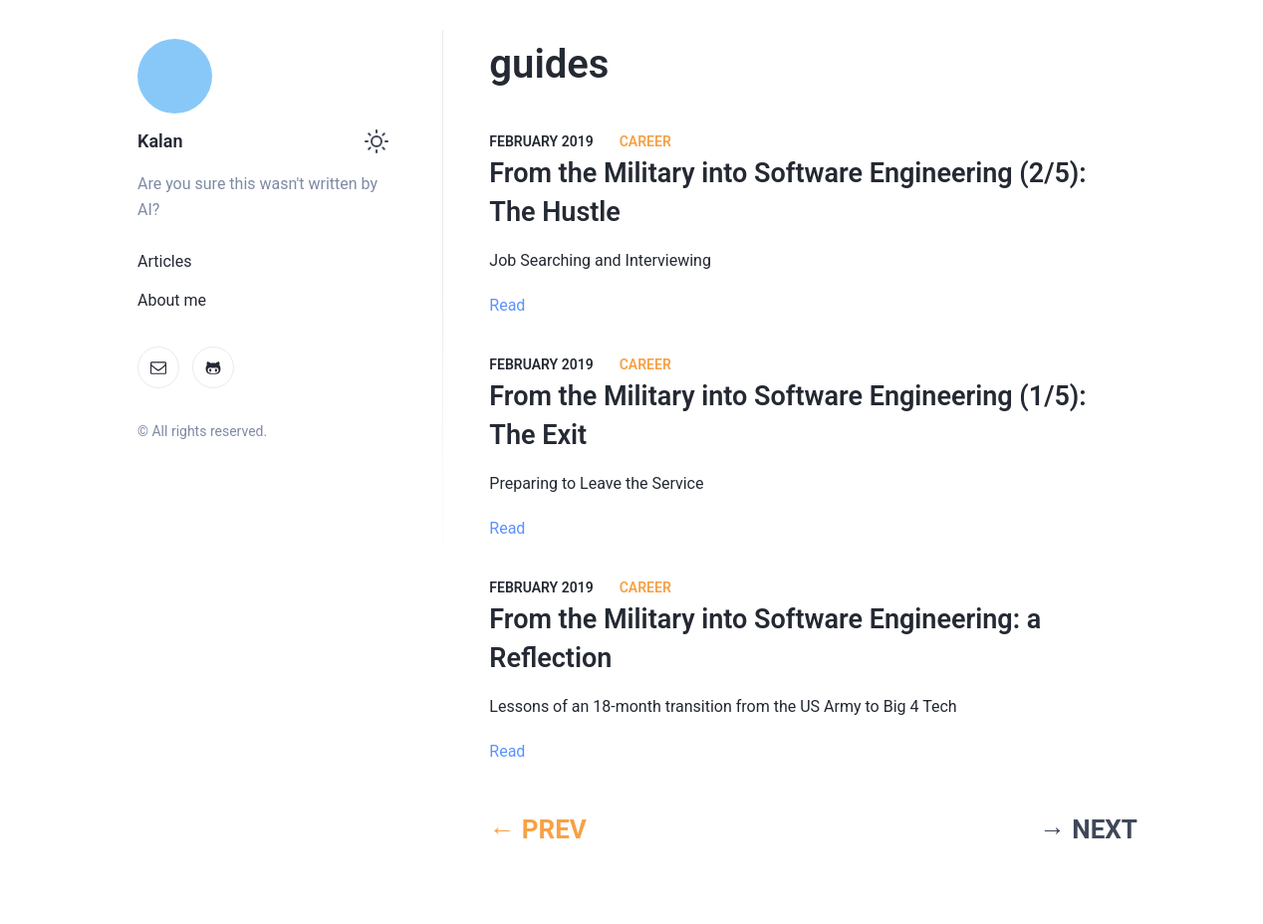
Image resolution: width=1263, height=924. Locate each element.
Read (507, 305)
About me (171, 300)
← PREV (538, 829)
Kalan (159, 140)
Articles (164, 261)
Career (645, 141)
